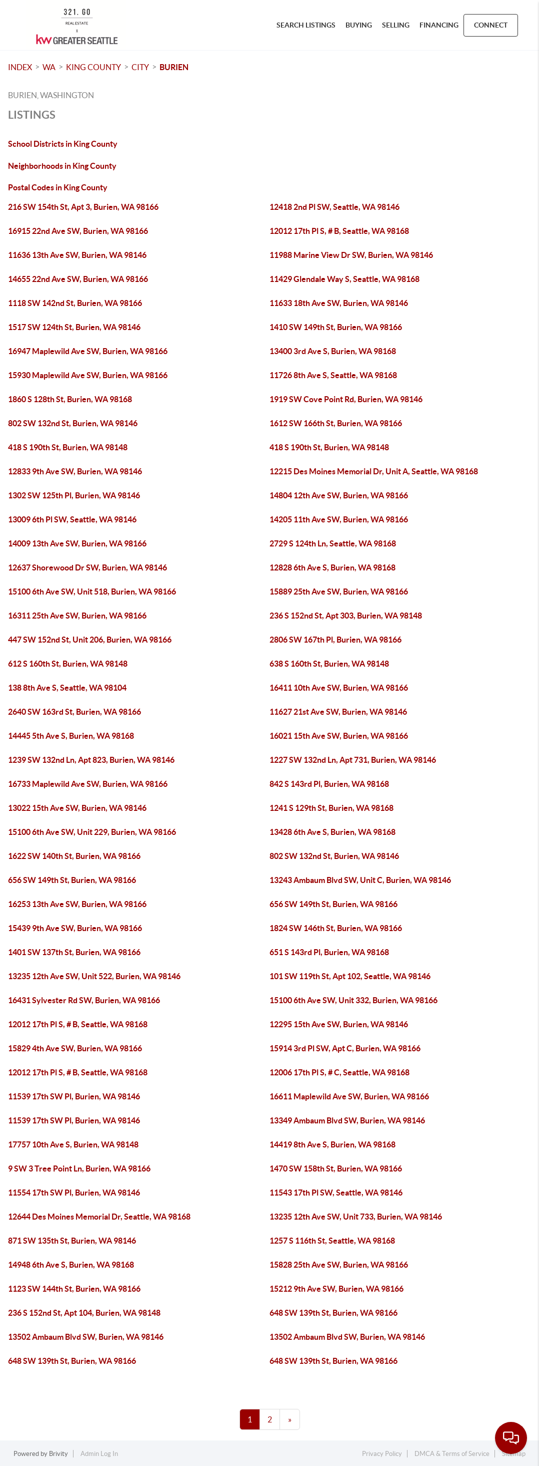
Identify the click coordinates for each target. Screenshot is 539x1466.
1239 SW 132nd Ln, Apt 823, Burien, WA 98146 (91, 760)
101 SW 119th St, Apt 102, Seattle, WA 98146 (350, 976)
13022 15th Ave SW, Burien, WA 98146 (77, 808)
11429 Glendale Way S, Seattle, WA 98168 (345, 279)
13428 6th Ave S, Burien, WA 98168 (333, 832)
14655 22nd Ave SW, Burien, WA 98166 (78, 279)
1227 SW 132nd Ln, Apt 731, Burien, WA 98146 (353, 760)
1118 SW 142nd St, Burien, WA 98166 (75, 303)
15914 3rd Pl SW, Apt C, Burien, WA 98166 (345, 1048)
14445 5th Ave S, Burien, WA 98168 (71, 736)
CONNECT (491, 25)
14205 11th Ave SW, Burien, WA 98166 (339, 519)
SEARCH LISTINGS (306, 25)
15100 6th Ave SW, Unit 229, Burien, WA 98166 (92, 832)
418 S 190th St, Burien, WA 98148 (68, 447)
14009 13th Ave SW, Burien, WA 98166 (77, 543)
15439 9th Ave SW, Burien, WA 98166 (75, 928)
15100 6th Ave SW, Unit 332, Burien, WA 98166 (354, 1000)
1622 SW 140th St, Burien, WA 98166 (74, 856)
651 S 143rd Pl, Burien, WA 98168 (329, 952)
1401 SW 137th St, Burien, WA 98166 (74, 952)
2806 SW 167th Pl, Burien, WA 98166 (336, 640)
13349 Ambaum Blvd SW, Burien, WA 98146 (347, 1120)
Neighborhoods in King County (62, 165)
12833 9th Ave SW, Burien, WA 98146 (75, 471)
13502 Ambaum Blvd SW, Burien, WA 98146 (86, 1337)
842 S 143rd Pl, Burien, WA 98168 (329, 784)
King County (93, 67)
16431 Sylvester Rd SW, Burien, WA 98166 (84, 1000)
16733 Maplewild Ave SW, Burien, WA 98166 (88, 784)
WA (49, 67)
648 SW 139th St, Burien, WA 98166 (334, 1313)
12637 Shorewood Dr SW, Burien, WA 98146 (87, 567)
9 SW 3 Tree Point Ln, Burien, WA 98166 (79, 1168)
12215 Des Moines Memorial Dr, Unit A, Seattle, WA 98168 (374, 471)
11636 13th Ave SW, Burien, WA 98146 (77, 255)
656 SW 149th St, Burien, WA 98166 (72, 880)
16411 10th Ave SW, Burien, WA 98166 (339, 688)
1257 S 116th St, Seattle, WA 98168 (332, 1241)
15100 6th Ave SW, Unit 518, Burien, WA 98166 (92, 592)
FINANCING (439, 25)
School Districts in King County (63, 143)
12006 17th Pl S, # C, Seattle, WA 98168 (340, 1072)
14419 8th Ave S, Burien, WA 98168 (333, 1144)
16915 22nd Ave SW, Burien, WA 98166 (78, 231)
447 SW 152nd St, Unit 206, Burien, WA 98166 (90, 640)
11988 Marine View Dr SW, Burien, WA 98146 (351, 255)
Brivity (58, 1453)
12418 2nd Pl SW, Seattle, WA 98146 (335, 207)
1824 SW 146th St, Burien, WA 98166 (336, 928)
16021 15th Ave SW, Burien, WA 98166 (339, 736)
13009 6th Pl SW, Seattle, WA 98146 (72, 519)
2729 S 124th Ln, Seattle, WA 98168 (333, 543)
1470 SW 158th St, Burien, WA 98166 (336, 1168)
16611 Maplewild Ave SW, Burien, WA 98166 (349, 1096)
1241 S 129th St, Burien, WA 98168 (332, 808)
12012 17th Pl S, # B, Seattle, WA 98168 (339, 231)
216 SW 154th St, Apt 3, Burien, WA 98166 (83, 207)
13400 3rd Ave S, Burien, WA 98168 (333, 351)
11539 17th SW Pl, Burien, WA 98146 (74, 1096)
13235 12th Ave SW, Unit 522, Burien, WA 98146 (94, 976)
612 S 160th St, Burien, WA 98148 (68, 664)
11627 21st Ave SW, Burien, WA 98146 (338, 712)
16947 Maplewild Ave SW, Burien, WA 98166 (88, 351)
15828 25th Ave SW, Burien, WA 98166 (339, 1265)
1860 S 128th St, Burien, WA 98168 (70, 399)
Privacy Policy (382, 1453)
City (140, 67)
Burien (174, 67)
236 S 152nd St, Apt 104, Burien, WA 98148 (84, 1313)
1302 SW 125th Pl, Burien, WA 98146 (74, 495)
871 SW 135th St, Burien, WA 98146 (72, 1241)
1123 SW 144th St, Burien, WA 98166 (74, 1289)
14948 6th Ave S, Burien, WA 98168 (71, 1265)
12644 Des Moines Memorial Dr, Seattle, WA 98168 (99, 1217)
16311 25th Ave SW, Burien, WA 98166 (77, 616)
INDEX (20, 67)
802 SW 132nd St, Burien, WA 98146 (73, 423)
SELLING (396, 25)
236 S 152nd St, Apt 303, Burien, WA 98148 (346, 616)
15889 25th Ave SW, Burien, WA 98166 (339, 592)
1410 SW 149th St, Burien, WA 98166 (336, 327)
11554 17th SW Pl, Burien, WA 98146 (74, 1193)
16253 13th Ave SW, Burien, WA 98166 (77, 904)
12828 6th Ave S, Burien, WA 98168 (333, 567)
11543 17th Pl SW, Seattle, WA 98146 (336, 1193)
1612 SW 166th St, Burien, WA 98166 (336, 423)
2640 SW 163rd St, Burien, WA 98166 (74, 712)
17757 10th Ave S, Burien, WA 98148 (73, 1144)
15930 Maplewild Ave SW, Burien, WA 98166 (88, 375)
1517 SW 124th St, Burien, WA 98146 (74, 327)
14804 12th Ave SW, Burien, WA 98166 (339, 495)
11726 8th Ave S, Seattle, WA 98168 (333, 375)
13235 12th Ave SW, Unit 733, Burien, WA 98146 (356, 1217)
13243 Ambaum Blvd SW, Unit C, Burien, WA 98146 (360, 880)
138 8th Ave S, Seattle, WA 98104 (67, 688)
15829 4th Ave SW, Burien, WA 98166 (75, 1048)
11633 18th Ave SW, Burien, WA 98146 (339, 303)
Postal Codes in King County (58, 187)
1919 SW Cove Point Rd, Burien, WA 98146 (346, 399)
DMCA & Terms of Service (452, 1453)
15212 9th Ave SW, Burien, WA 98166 (337, 1289)
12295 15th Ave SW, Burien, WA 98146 (339, 1024)
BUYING (359, 25)
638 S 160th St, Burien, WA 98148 (329, 664)
